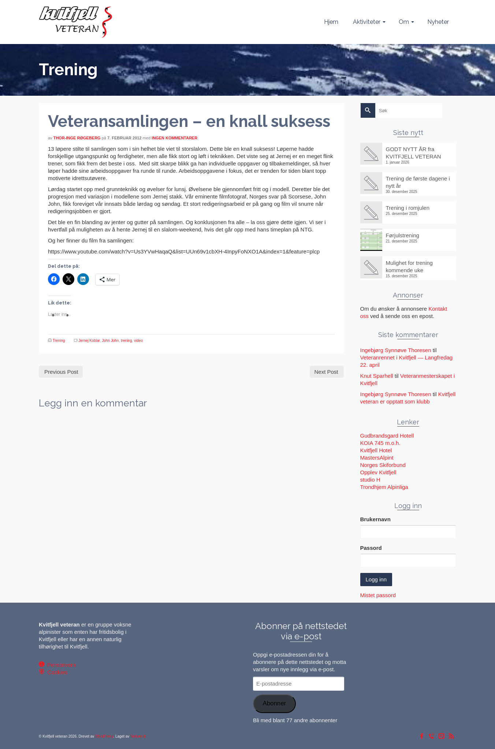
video (138, 341)
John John (110, 341)
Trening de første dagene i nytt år (418, 182)
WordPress (104, 736)
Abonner (274, 703)
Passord (371, 548)
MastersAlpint (377, 457)
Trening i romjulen (408, 208)
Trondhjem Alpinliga (384, 487)
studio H (370, 479)
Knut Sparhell (376, 376)
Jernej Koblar (89, 341)
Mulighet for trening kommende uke (409, 266)
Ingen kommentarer (174, 138)
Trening (59, 341)
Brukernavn (375, 519)
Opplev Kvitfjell (378, 472)
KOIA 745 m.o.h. (380, 443)
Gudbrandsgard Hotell (387, 435)
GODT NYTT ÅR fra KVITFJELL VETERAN (413, 153)
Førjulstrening (403, 235)
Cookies (55, 672)
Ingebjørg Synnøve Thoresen (395, 350)
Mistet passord (378, 595)
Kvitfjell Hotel (376, 450)
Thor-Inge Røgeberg (77, 138)
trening (126, 341)
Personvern (59, 665)
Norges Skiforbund (383, 465)
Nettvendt (138, 736)
